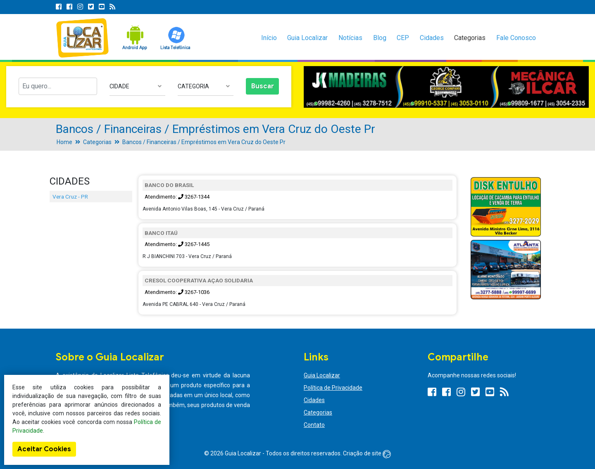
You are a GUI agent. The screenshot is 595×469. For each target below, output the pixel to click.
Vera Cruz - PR (70, 196)
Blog (379, 38)
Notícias (350, 38)
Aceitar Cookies (44, 449)
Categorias (470, 38)
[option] (446, 87)
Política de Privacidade (333, 387)
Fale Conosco (516, 38)
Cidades (432, 38)
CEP (403, 38)
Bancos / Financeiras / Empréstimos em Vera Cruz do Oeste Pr (204, 142)
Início (269, 38)
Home (64, 142)
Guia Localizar (307, 38)
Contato (314, 425)
